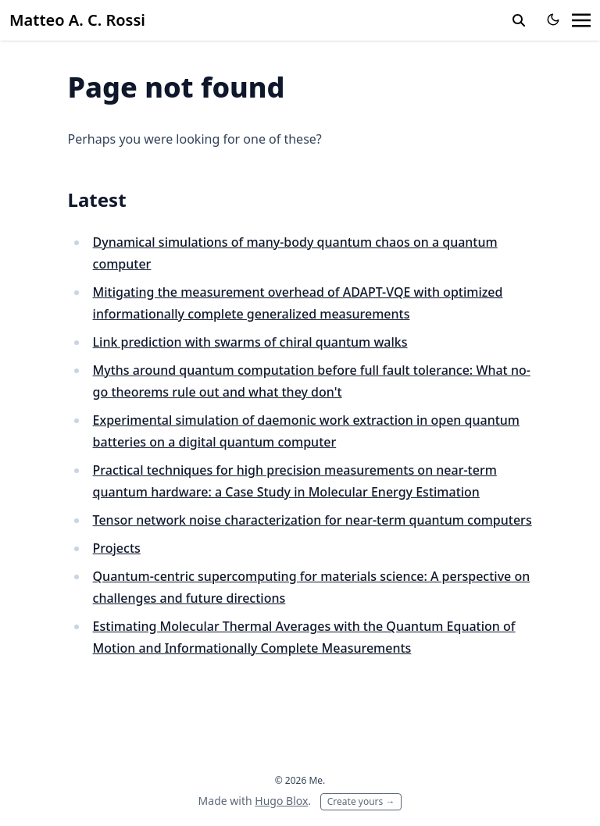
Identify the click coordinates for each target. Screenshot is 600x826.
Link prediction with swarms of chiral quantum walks (250, 342)
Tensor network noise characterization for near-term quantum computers (312, 520)
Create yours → (361, 801)
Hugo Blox (281, 800)
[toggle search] (518, 20)
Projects (117, 548)
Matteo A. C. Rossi (77, 19)
